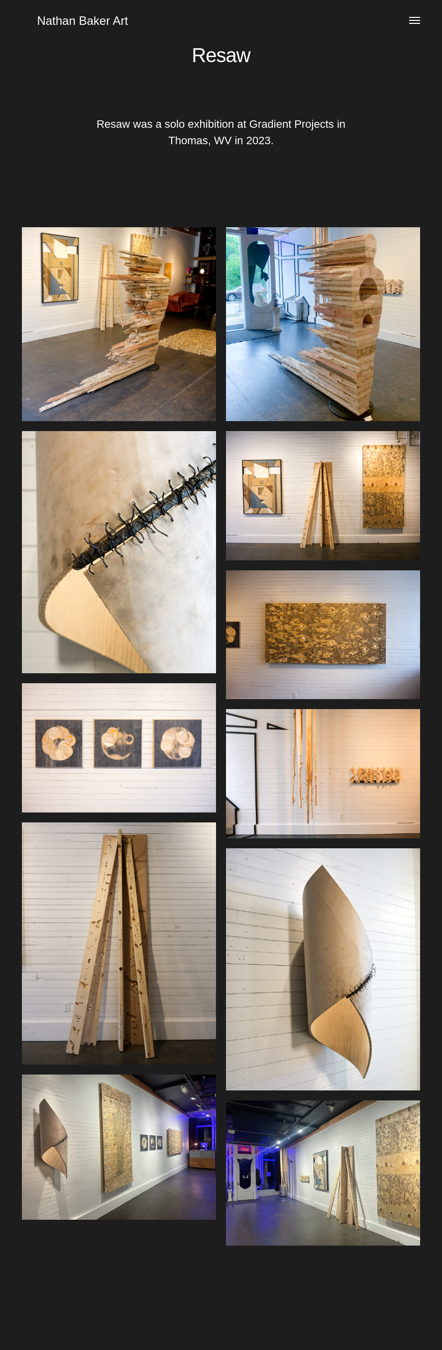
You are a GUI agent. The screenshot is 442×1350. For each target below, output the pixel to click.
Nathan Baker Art (82, 20)
